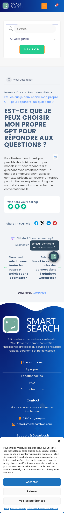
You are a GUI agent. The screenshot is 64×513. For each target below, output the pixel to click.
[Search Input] (35, 28)
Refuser (32, 491)
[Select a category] (32, 39)
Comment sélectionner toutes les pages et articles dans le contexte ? (16, 267)
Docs (20, 92)
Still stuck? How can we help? (32, 238)
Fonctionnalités (38, 92)
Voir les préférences (32, 501)
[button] (59, 441)
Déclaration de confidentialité (42, 508)
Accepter (32, 482)
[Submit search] (32, 49)
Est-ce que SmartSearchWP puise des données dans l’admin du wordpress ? (46, 267)
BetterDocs (39, 293)
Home (8, 92)
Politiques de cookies (15, 508)
